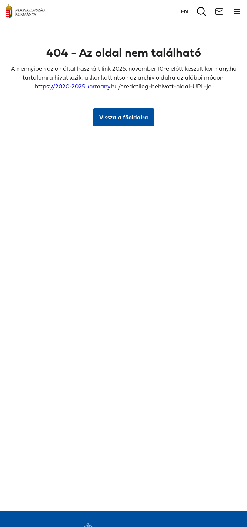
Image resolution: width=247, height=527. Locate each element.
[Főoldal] (25, 11)
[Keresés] (201, 11)
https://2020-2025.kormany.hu (76, 86)
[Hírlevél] (219, 11)
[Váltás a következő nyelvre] (184, 11)
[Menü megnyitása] (237, 11)
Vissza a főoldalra (123, 117)
